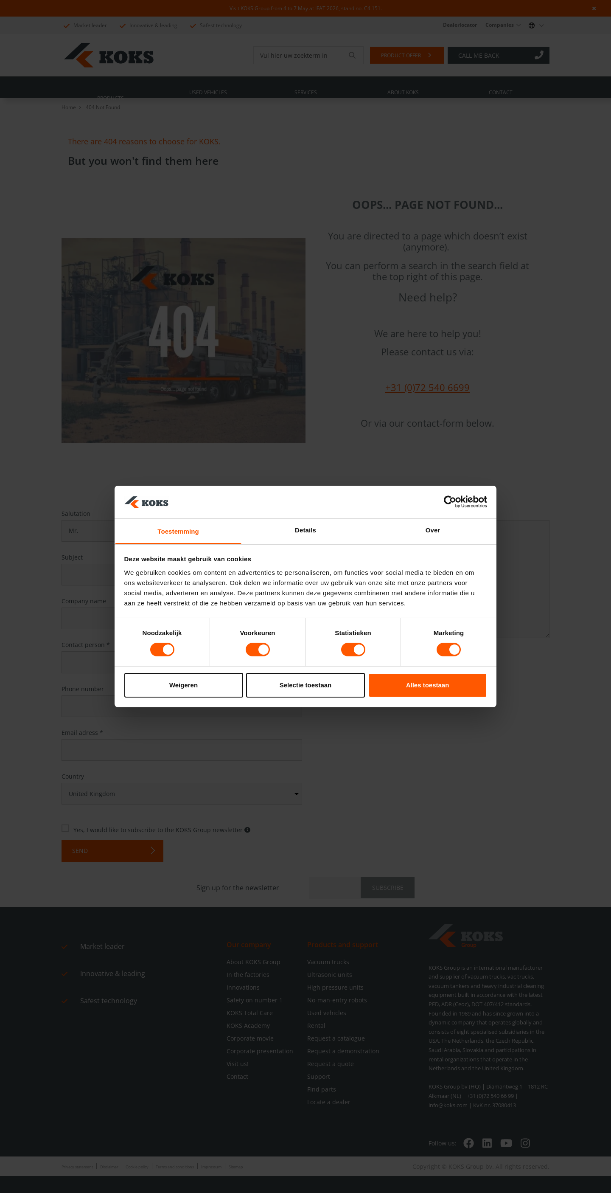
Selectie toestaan (306, 685)
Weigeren (183, 685)
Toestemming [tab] (178, 531)
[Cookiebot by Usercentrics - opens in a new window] (450, 501)
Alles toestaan (427, 685)
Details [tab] (305, 530)
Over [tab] (433, 530)
